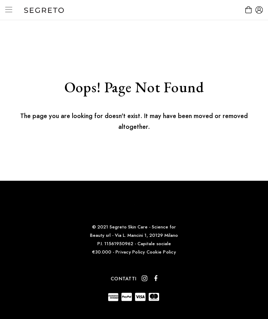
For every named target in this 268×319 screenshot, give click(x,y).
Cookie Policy (161, 252)
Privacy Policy (130, 252)
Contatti (123, 278)
